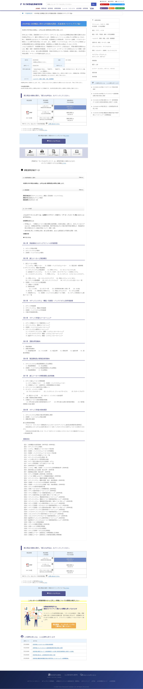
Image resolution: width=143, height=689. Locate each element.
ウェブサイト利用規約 (48, 681)
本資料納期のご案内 (54, 177)
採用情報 (85, 8)
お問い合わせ (120, 8)
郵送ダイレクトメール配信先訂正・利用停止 (67, 681)
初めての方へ (105, 4)
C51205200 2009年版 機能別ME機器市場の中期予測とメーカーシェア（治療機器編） (106, 113)
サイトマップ (119, 1)
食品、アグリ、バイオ (98, 29)
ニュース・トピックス (68, 8)
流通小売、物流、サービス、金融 (101, 41)
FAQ (93, 681)
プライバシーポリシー (33, 681)
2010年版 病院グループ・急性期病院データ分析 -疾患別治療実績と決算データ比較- (53, 651)
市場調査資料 (28, 13)
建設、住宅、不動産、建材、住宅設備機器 (103, 33)
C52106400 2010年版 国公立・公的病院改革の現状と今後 (105, 106)
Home (38, 8)
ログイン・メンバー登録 (117, 4)
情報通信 (94, 59)
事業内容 (43, 8)
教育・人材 (95, 63)
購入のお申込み (53, 141)
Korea (111, 1)
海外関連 (94, 75)
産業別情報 (57, 8)
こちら (41, 128)
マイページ (104, 8)
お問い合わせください (54, 124)
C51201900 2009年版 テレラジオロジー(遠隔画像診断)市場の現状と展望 (105, 93)
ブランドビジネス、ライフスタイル (101, 45)
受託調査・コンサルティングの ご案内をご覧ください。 (64, 625)
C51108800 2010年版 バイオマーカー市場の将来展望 (105, 87)
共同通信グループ (102, 681)
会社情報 (78, 8)
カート (111, 8)
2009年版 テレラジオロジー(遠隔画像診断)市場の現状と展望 (48, 648)
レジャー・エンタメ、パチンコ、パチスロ (103, 67)
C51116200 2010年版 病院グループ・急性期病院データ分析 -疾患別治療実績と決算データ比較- (105, 100)
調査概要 (54, 189)
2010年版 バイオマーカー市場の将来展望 (43, 644)
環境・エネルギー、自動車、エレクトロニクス (104, 49)
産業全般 (94, 71)
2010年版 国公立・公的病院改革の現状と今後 (44, 655)
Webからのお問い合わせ (88, 675)
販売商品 (50, 8)
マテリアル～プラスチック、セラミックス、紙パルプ (100, 54)
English (103, 1)
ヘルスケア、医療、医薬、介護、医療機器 (43, 79)
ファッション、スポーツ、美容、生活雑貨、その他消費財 (101, 24)
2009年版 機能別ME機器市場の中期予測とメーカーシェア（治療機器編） (51, 658)
